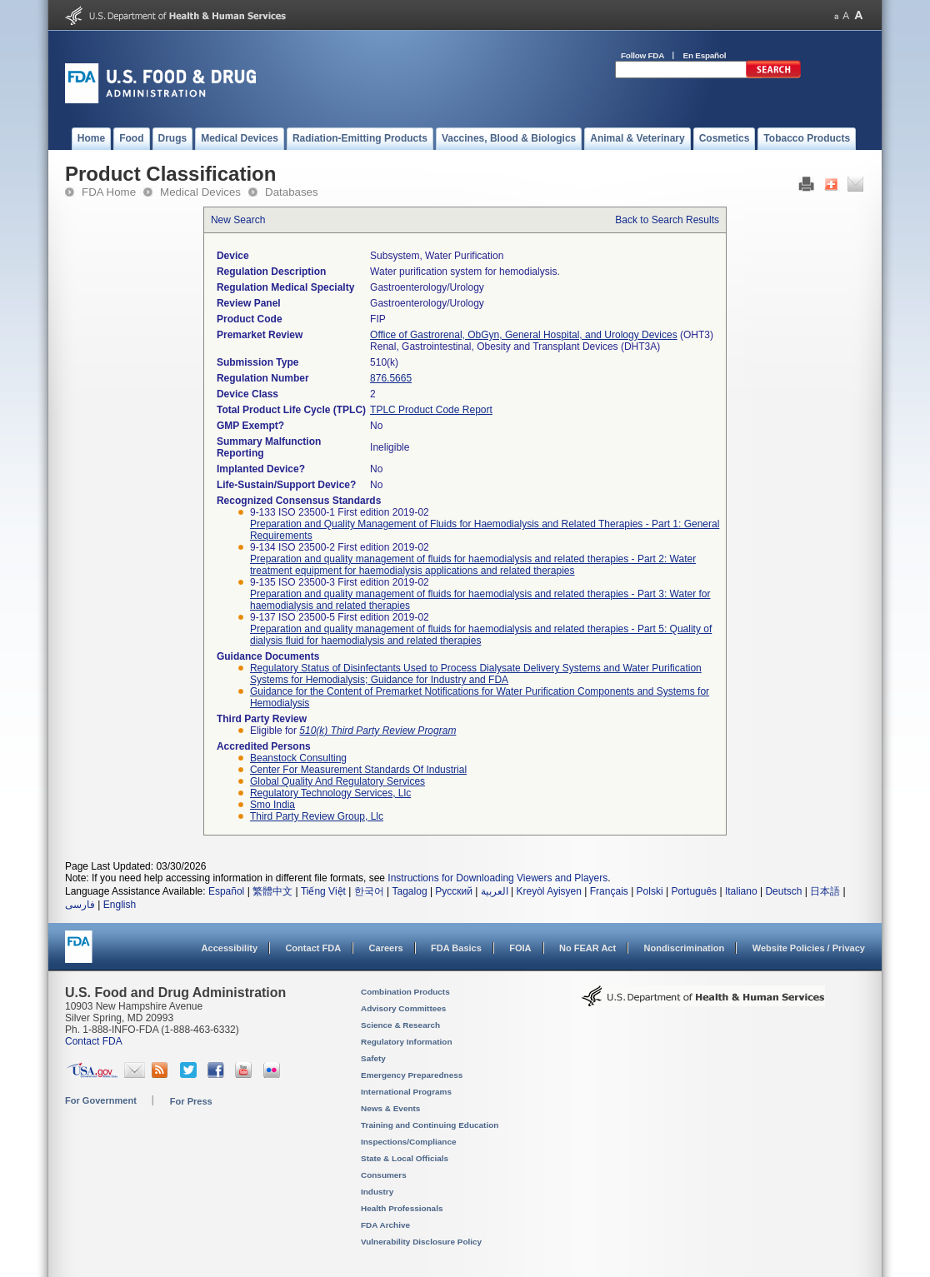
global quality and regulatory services (337, 781)
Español (226, 891)
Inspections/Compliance (409, 1141)
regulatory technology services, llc (330, 793)
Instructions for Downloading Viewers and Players (498, 878)
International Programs (406, 1091)
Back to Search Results (667, 220)
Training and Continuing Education (429, 1125)
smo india (272, 805)
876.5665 (391, 378)
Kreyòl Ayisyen (549, 891)
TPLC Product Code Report (431, 410)
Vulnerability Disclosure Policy (421, 1241)
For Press (191, 1101)
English (119, 904)
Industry (377, 1191)
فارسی (80, 904)
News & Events (390, 1108)
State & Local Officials (404, 1158)
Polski (650, 891)
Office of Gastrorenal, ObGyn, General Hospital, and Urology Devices (524, 335)
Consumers (384, 1175)
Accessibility (230, 948)
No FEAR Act (587, 948)
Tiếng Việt (323, 891)
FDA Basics (456, 948)
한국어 (369, 891)
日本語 (825, 891)
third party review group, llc (316, 816)
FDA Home (109, 192)
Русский (453, 891)
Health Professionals (401, 1208)
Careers (386, 948)
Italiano (741, 891)
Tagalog (410, 891)
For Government (101, 1100)
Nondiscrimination (684, 948)
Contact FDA (313, 948)
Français (609, 891)
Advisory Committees (403, 1008)
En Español (705, 55)
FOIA (520, 948)
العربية (494, 891)
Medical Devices (200, 192)
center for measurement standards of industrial (358, 770)
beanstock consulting (298, 758)
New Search (238, 220)
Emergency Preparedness (411, 1075)
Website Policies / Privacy (808, 948)
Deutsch (783, 891)
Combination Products (405, 991)
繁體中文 (272, 891)
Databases (291, 192)
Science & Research (400, 1025)
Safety (373, 1058)
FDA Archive (385, 1225)
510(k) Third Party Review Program (377, 730)
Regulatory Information (406, 1041)
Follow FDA (642, 55)
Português (694, 891)
